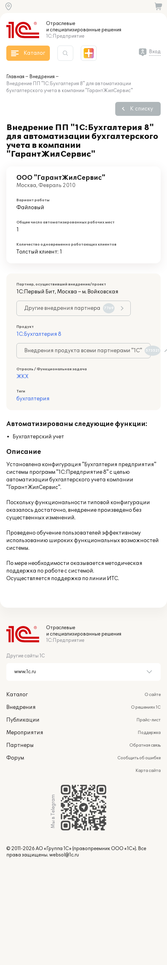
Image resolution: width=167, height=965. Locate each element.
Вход (155, 51)
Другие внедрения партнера (69, 308)
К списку (141, 109)
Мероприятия (24, 733)
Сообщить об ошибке (139, 758)
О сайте (153, 694)
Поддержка (149, 732)
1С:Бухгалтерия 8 (38, 334)
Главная (15, 76)
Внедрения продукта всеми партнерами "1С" (87, 351)
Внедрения (42, 76)
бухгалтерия (33, 399)
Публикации (22, 720)
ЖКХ (22, 376)
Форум (15, 758)
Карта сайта (148, 770)
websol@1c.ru (64, 855)
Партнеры (20, 745)
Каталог (17, 695)
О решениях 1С (146, 707)
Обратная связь (145, 745)
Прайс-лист (148, 720)
